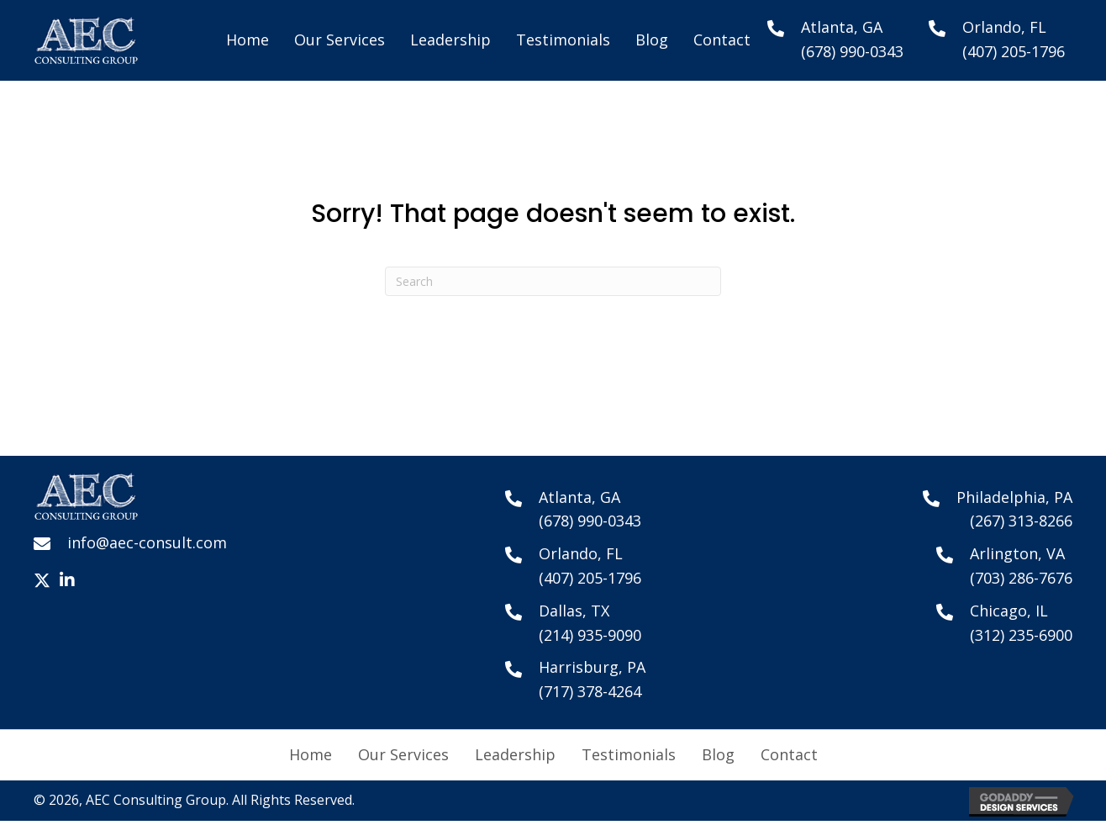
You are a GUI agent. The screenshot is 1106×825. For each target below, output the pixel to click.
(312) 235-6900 (1021, 635)
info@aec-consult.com (147, 542)
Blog (718, 754)
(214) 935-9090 (590, 635)
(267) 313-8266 (1021, 520)
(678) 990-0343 (852, 51)
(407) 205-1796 (1013, 51)
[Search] (553, 281)
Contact (789, 754)
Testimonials (629, 754)
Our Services (403, 754)
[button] (42, 580)
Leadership (515, 754)
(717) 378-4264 (590, 691)
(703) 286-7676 (1021, 578)
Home (310, 754)
